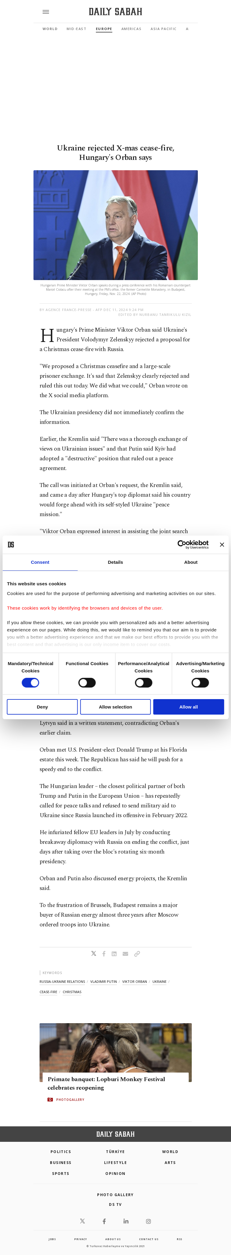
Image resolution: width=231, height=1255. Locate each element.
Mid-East (76, 28)
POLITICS (61, 1151)
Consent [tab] (40, 562)
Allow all (188, 706)
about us (113, 1239)
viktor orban (134, 981)
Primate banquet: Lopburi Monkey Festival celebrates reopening (106, 1083)
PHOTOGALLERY (70, 1100)
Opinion (115, 1173)
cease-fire (48, 991)
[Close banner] (222, 545)
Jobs (52, 1239)
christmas (72, 991)
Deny (42, 706)
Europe (104, 28)
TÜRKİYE (115, 1151)
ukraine (159, 981)
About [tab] (191, 562)
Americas (131, 28)
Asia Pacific (164, 28)
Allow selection (115, 706)
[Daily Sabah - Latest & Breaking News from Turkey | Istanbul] (115, 11)
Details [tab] (115, 562)
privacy (80, 1239)
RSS (179, 1239)
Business (61, 1162)
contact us (148, 1239)
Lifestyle (115, 1162)
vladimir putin (103, 981)
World (50, 28)
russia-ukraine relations (62, 981)
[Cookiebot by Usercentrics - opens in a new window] (181, 544)
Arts (170, 1162)
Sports (60, 1173)
